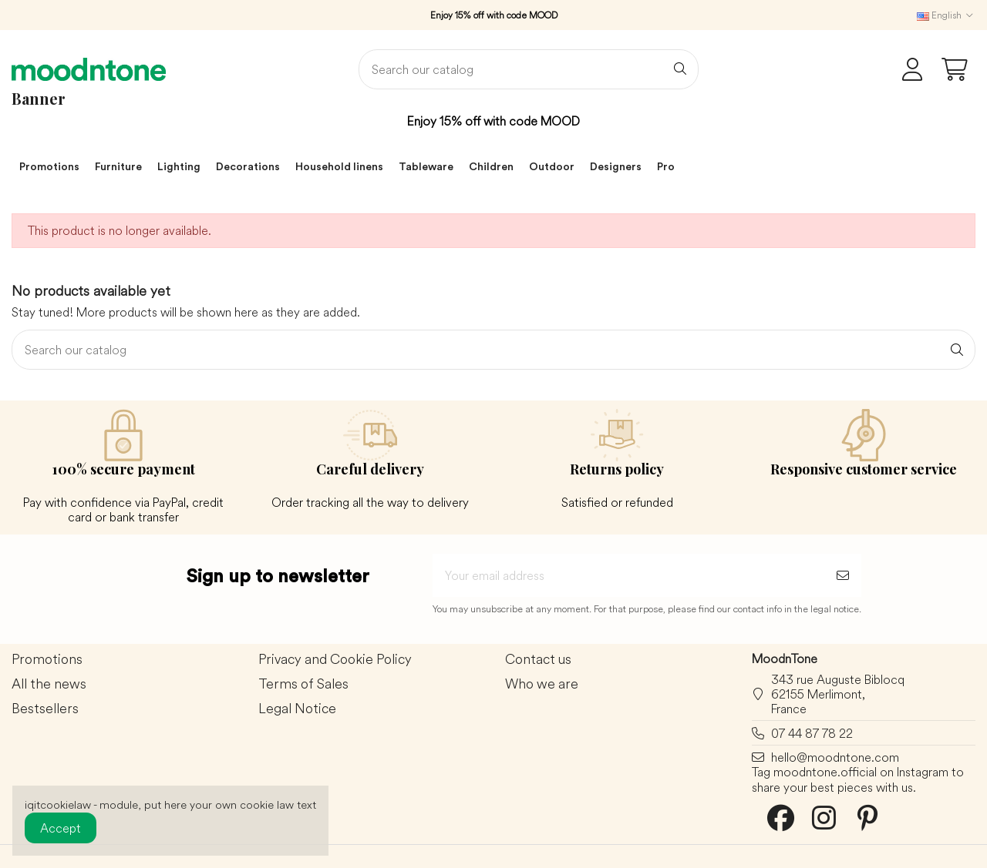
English (946, 15)
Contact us (538, 660)
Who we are (541, 684)
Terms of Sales (303, 684)
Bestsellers (45, 709)
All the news (49, 684)
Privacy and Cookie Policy (335, 660)
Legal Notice (297, 709)
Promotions (47, 660)
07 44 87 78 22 (812, 733)
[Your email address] (628, 575)
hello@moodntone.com (835, 757)
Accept (60, 828)
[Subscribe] (842, 575)
